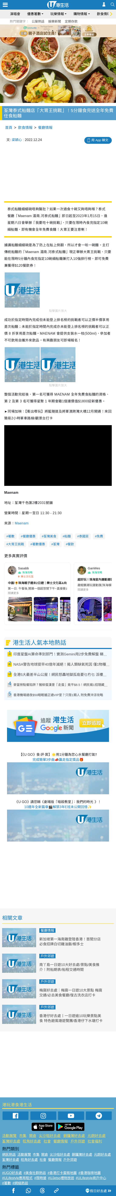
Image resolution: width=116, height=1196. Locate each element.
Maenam (21, 523)
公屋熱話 (38, 21)
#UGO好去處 (12, 1173)
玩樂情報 (57, 14)
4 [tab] (61, 31)
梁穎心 (17, 140)
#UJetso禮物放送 (61, 1178)
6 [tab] (70, 31)
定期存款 (71, 21)
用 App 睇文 (99, 140)
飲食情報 (103, 14)
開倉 (32, 1136)
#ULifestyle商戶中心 (91, 1178)
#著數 (6, 1183)
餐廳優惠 (29, 536)
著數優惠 (38, 544)
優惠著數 (34, 14)
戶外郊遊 (47, 956)
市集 (22, 1136)
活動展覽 (9, 1136)
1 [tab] (48, 31)
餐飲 (71, 544)
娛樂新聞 (54, 21)
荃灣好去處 (11, 1141)
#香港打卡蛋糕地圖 (62, 1173)
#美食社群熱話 (35, 1173)
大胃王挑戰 (16, 544)
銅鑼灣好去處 (74, 1136)
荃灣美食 (50, 536)
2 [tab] (53, 31)
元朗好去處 (97, 1136)
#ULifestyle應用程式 (17, 1178)
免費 (100, 536)
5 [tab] (65, 31)
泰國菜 (84, 536)
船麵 (67, 536)
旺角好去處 (32, 1141)
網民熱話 (9, 1154)
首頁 (8, 128)
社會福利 (95, 1141)
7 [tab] (59, 36)
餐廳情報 (45, 128)
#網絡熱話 (20, 1183)
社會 (47, 1141)
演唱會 (15, 14)
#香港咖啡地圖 (89, 1173)
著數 (11, 536)
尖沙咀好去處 (50, 1136)
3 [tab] (57, 31)
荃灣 (56, 544)
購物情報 (80, 14)
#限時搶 (40, 1178)
